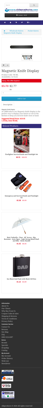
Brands (4, 343)
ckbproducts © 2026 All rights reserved (17, 406)
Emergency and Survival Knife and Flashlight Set (21, 197)
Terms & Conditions (9, 319)
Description (7, 105)
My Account (6, 356)
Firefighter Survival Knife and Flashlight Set (21, 154)
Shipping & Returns (9, 316)
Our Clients (6, 308)
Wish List (5, 361)
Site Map (5, 332)
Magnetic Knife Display (13, 33)
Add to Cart (21, 99)
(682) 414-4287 (7, 337)
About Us (5, 306)
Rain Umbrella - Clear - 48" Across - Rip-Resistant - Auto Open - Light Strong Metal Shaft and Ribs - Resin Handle (21, 239)
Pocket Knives (33, 31)
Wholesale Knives (16, 31)
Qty (11, 89)
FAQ (3, 335)
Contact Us (6, 327)
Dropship (5, 348)
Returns (5, 329)
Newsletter (6, 364)
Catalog (4, 350)
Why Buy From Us (8, 311)
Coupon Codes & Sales (10, 314)
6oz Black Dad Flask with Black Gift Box (21, 279)
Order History (7, 358)
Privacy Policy (7, 321)
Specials (5, 345)
